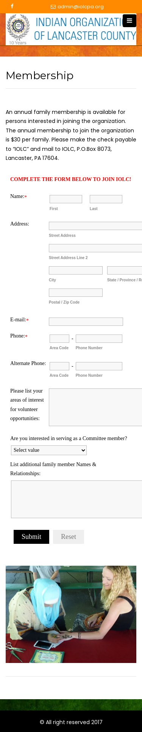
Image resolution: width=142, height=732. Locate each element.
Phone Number (89, 348)
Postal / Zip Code (64, 302)
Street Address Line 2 (68, 258)
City (52, 280)
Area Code (59, 348)
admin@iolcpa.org (77, 7)
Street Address (62, 235)
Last (94, 209)
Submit (31, 536)
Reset (68, 536)
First (54, 209)
